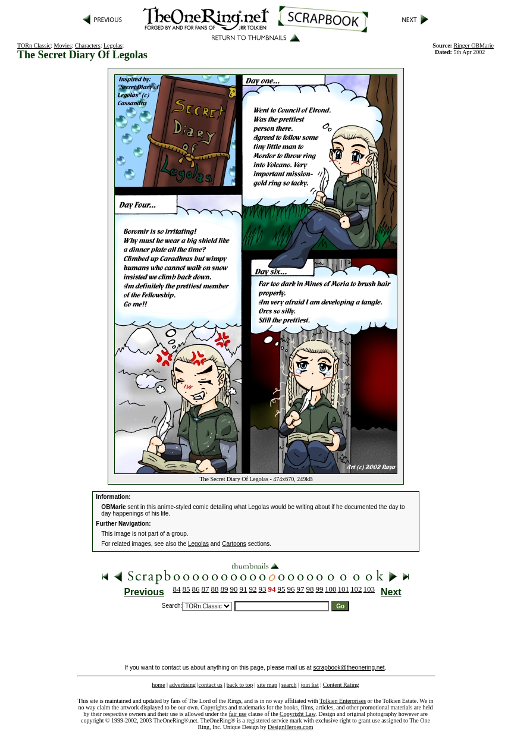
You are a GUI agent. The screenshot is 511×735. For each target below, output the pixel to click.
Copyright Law (297, 714)
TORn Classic (34, 45)
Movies (63, 45)
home (158, 684)
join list (309, 684)
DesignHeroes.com (290, 727)
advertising (183, 684)
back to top (240, 684)
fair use (238, 714)
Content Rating (341, 684)
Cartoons (234, 544)
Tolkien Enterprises (342, 701)
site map (267, 684)
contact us (210, 684)
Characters (88, 45)
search (289, 684)
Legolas (113, 45)
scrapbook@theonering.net (348, 667)
